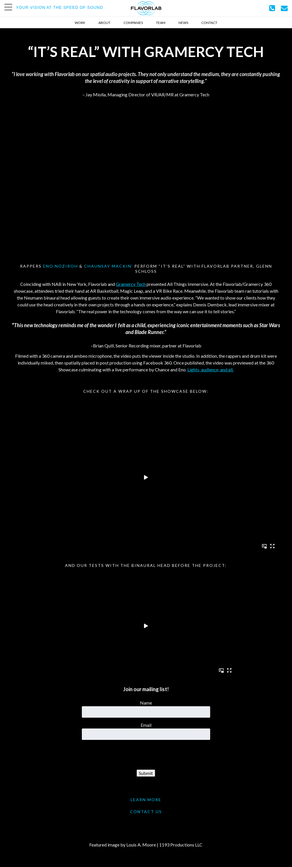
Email (146, 725)
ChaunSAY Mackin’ (108, 266)
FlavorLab (146, 8)
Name (146, 702)
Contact (209, 23)
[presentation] (146, 755)
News (183, 23)
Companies (133, 23)
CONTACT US (146, 811)
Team (160, 23)
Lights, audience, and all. (210, 369)
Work (80, 23)
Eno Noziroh (60, 266)
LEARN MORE (146, 799)
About (104, 23)
